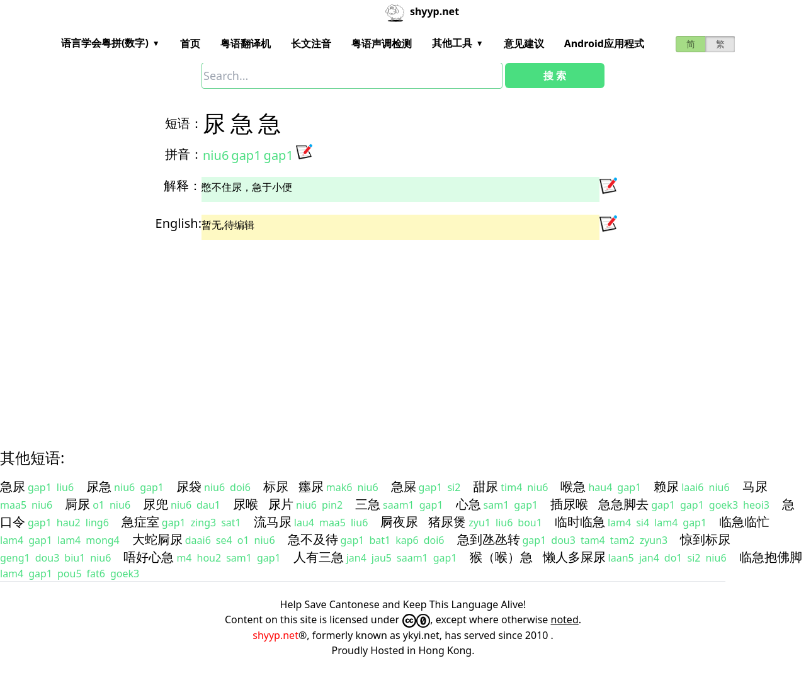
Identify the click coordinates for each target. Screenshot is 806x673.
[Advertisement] (380, 333)
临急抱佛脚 (770, 556)
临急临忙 (744, 521)
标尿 (275, 486)
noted (565, 619)
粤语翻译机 (245, 43)
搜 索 (554, 75)
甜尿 (485, 486)
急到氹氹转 (488, 539)
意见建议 (524, 43)
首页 (190, 43)
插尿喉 (569, 503)
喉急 (573, 486)
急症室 (140, 521)
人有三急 (318, 556)
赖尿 (666, 486)
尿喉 (245, 503)
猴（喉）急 (501, 556)
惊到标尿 (705, 539)
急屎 (403, 486)
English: (179, 223)
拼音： (184, 153)
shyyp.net (275, 635)
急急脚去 (623, 503)
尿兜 (155, 503)
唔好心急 (148, 556)
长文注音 (311, 43)
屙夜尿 (399, 521)
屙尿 (77, 503)
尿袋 (189, 486)
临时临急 (580, 521)
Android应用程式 (604, 43)
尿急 (98, 486)
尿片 (280, 503)
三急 (367, 503)
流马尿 (273, 521)
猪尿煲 (447, 521)
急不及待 (313, 539)
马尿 (755, 486)
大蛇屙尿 (157, 539)
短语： (184, 123)
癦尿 (311, 486)
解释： (183, 185)
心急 (468, 503)
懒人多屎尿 (574, 556)
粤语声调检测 (381, 43)
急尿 (12, 486)
